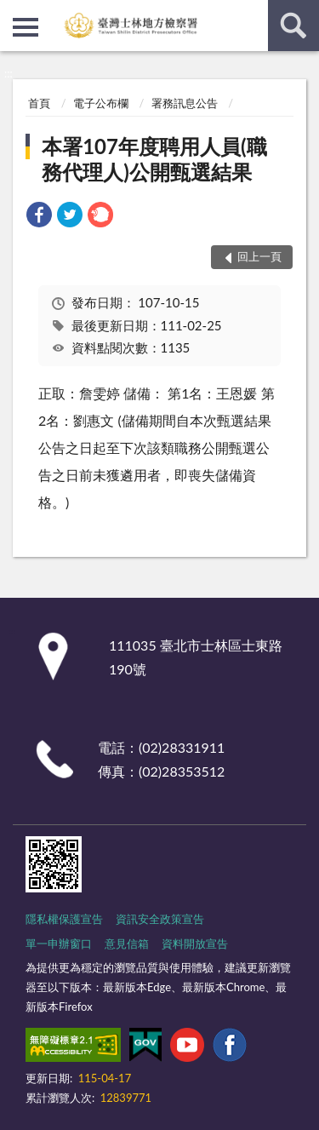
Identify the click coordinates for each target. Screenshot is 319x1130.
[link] (39, 217)
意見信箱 (127, 943)
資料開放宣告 (195, 943)
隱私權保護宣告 (64, 919)
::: (13, 13)
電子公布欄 (100, 103)
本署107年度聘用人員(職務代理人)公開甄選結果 (154, 159)
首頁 (39, 103)
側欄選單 (25, 27)
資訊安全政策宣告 (160, 919)
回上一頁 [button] (259, 256)
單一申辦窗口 (59, 943)
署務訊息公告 (184, 103)
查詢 (293, 25)
